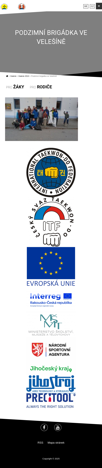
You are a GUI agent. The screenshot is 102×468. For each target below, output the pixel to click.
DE (85, 6)
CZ (92, 6)
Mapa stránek (56, 442)
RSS (40, 442)
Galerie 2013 (23, 76)
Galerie (13, 76)
